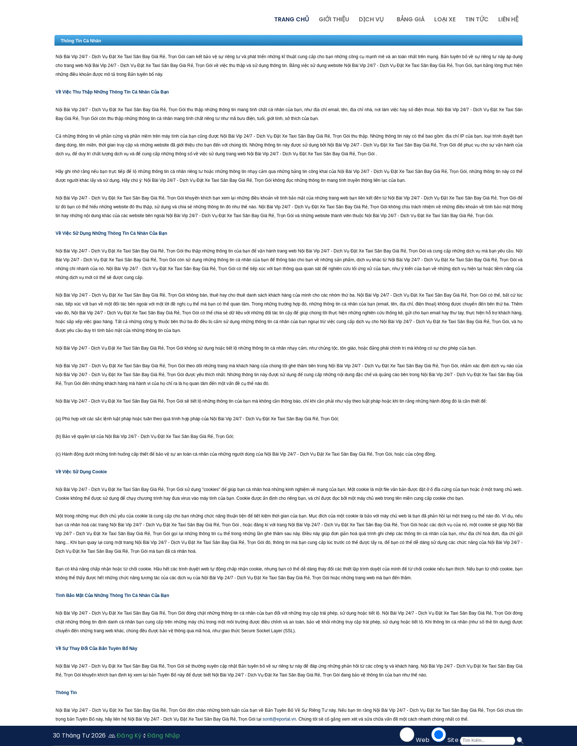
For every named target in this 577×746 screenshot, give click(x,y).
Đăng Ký (129, 735)
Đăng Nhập (163, 735)
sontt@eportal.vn (279, 719)
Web (422, 740)
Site (453, 740)
